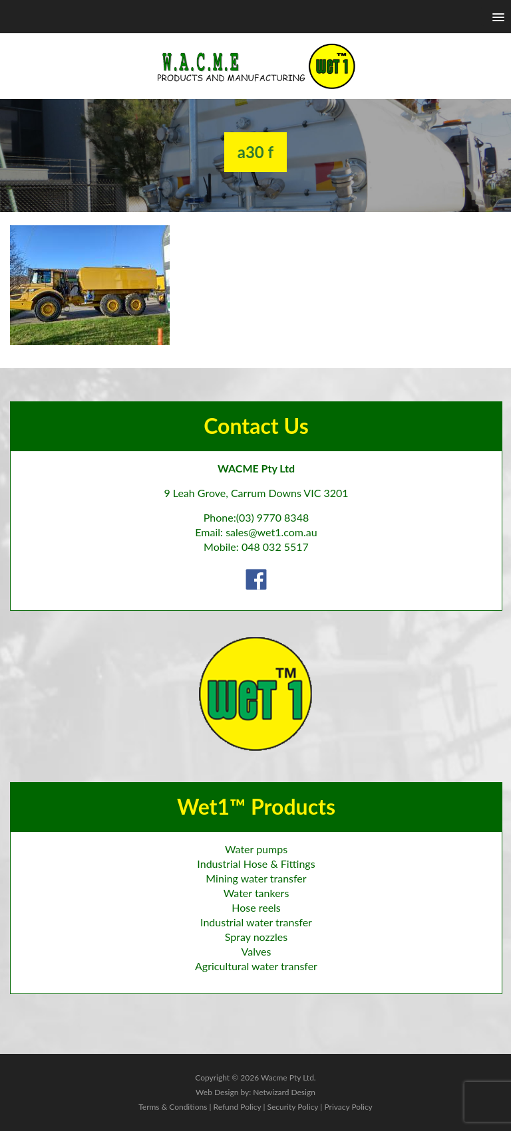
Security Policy (292, 1107)
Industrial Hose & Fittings (256, 863)
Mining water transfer (256, 878)
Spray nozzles (256, 936)
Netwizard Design (284, 1092)
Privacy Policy (348, 1107)
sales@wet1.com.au (271, 532)
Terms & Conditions (172, 1107)
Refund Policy (237, 1107)
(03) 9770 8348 (272, 517)
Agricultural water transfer (256, 966)
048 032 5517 (275, 546)
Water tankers (256, 892)
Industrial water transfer (256, 922)
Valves (256, 951)
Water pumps (256, 849)
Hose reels (256, 907)
